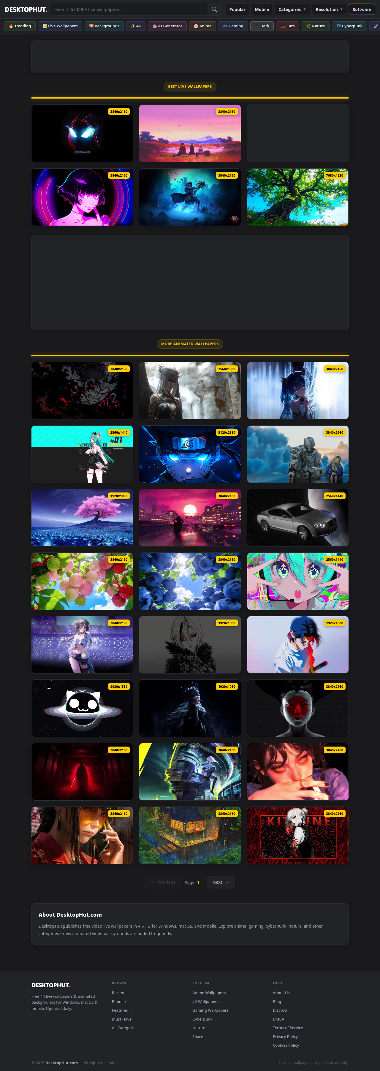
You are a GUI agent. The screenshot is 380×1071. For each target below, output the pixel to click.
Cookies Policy (286, 1045)
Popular (237, 9)
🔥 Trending (20, 25)
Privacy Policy (285, 1036)
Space (197, 1036)
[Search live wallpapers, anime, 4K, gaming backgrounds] (129, 9)
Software (362, 9)
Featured (120, 1010)
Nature (198, 1027)
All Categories (124, 1027)
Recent (118, 992)
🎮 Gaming (233, 25)
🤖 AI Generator (167, 25)
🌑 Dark (262, 25)
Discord (280, 1010)
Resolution (329, 9)
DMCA (278, 1019)
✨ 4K (136, 25)
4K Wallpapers (205, 1001)
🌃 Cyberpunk (349, 25)
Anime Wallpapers (209, 992)
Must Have (122, 1019)
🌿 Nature (315, 25)
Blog (277, 1001)
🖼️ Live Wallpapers (60, 25)
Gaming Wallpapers (210, 1010)
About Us (281, 992)
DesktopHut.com (61, 1062)
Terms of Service (288, 1027)
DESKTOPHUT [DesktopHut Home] (26, 9)
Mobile (262, 9)
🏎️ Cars (287, 25)
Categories (292, 9)
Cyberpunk (202, 1019)
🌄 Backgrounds (104, 25)
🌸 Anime (202, 25)
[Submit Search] (215, 9)
